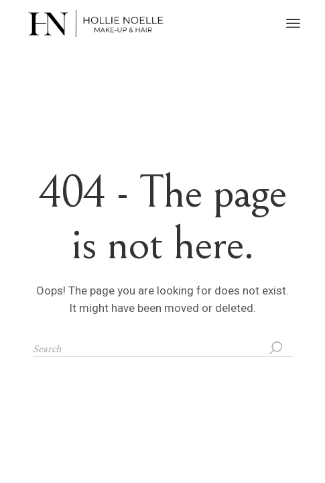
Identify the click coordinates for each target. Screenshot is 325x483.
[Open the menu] (293, 23)
